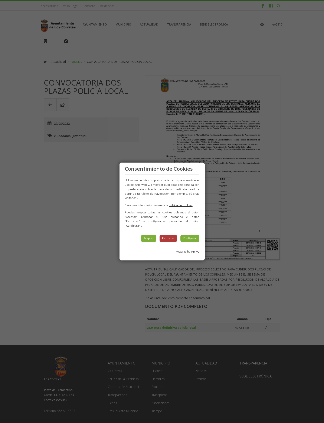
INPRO (195, 251)
